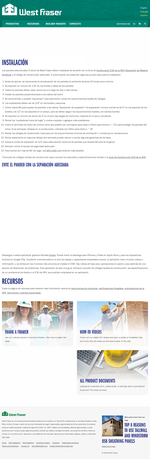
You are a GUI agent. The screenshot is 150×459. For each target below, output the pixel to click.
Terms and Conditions (10, 446)
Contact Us (25, 446)
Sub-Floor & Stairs (43, 443)
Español (143, 15)
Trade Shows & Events (70, 443)
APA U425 (51, 150)
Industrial (56, 443)
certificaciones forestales (111, 288)
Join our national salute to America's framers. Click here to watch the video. (37, 335)
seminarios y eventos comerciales (24, 292)
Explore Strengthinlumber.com (61, 446)
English (143, 7)
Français (144, 11)
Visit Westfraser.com (40, 446)
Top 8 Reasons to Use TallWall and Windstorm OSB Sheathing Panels (125, 432)
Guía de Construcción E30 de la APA (127, 157)
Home (4, 443)
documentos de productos (84, 288)
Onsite (52, 255)
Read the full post (108, 446)
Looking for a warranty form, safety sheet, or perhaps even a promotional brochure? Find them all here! (112, 384)
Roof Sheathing (14, 443)
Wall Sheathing (28, 443)
